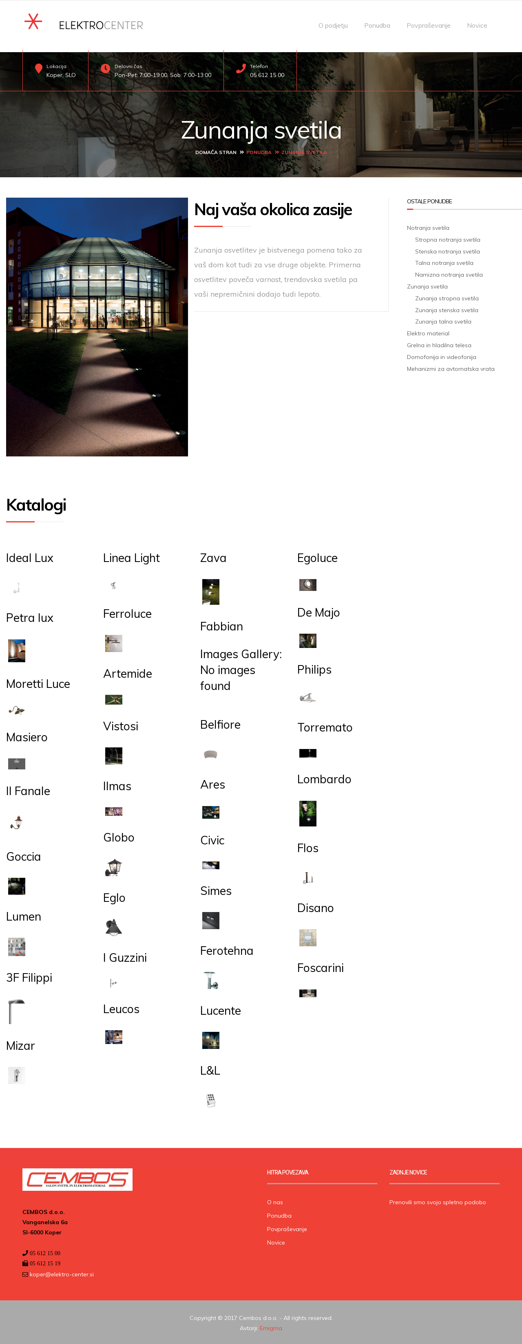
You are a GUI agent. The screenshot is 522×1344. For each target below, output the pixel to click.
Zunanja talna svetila (443, 320)
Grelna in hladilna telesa (439, 343)
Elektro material (428, 331)
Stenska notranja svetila (447, 249)
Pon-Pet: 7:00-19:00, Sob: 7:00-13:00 (163, 75)
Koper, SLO (61, 75)
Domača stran (216, 151)
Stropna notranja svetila (447, 237)
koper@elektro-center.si (61, 1272)
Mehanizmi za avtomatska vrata (451, 366)
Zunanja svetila (427, 285)
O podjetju (333, 25)
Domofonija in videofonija (441, 355)
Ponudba (377, 25)
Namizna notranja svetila (449, 273)
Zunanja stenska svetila (446, 308)
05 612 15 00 (267, 75)
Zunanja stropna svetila (447, 296)
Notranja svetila (428, 226)
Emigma (271, 1326)
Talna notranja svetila (444, 261)
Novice (477, 25)
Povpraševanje (429, 25)
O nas (275, 1200)
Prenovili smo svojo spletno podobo (437, 1200)
